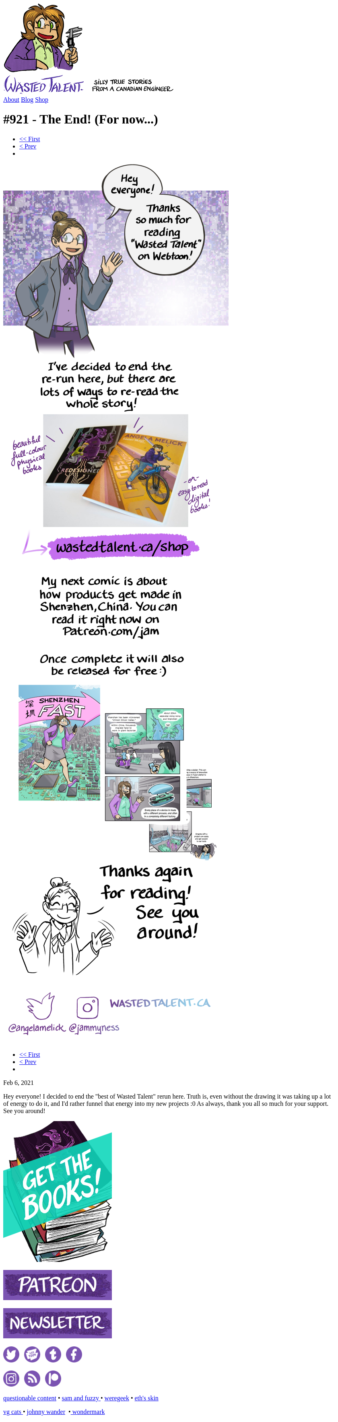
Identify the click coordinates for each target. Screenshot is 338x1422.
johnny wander (46, 1411)
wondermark (88, 1411)
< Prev (27, 146)
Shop (41, 99)
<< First (29, 139)
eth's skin (147, 1398)
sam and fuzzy (81, 1398)
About (11, 99)
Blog (27, 99)
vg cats (13, 1411)
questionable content (29, 1398)
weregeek (117, 1398)
